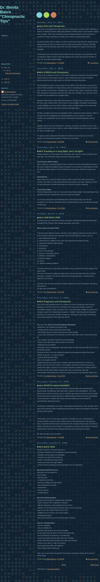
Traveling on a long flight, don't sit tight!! (63, 151)
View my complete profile (10, 104)
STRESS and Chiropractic (56, 72)
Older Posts (94, 565)
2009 (6, 79)
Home (64, 565)
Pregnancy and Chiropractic (57, 301)
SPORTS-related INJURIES (56, 385)
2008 (6, 82)
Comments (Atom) (53, 569)
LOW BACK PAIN (52, 217)
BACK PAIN (49, 447)
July (7, 70)
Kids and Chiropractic (54, 26)
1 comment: (94, 63)
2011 (6, 68)
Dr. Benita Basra (10, 92)
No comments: (93, 142)
